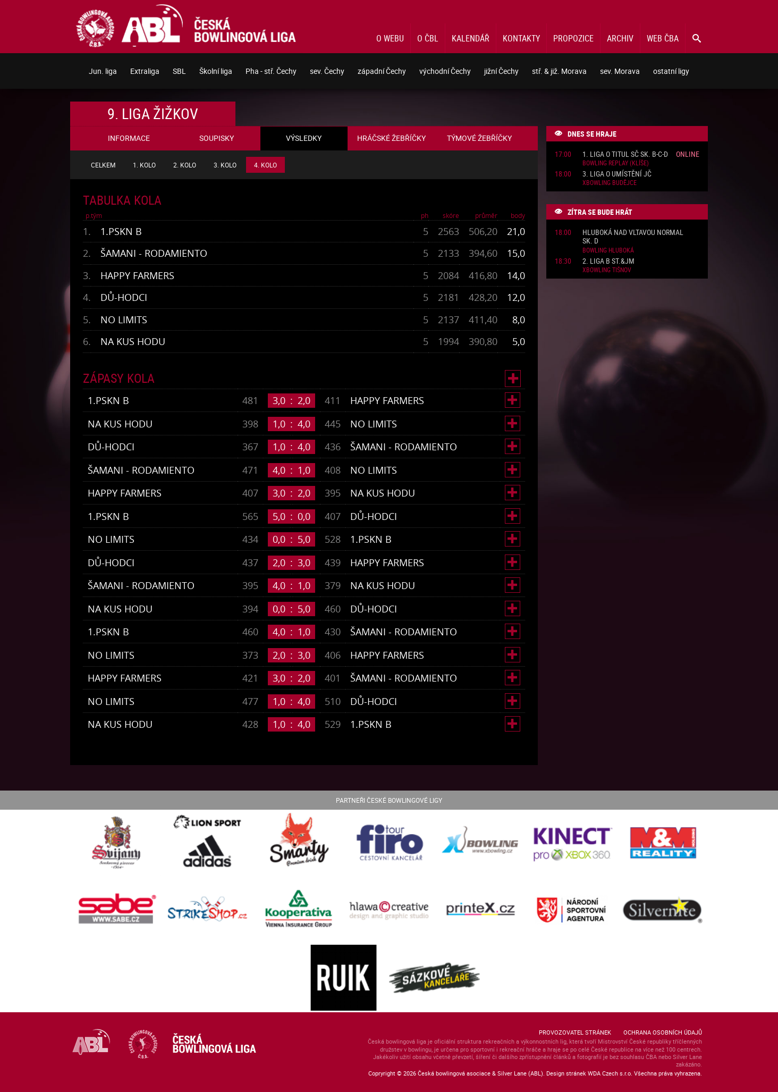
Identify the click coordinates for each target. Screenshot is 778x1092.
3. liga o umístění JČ (617, 174)
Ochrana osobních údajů (662, 1032)
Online (687, 154)
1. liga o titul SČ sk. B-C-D (625, 154)
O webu (390, 38)
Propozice (573, 38)
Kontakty (521, 38)
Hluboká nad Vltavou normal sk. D (632, 237)
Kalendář (470, 38)
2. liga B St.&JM (608, 261)
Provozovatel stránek (575, 1032)
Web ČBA (663, 38)
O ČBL (427, 38)
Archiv (620, 38)
